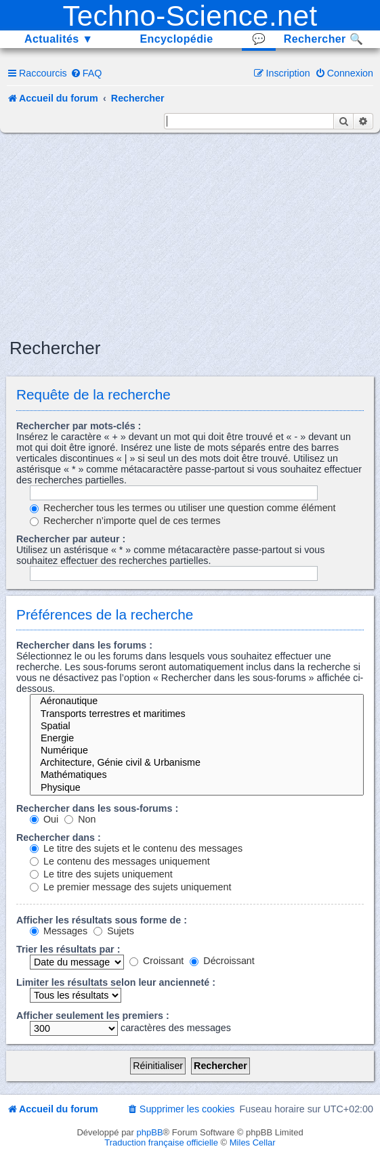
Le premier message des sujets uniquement (130, 886)
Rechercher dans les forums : (84, 645)
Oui (44, 819)
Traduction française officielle (161, 1142)
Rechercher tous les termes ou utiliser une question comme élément (182, 507)
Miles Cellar (253, 1142)
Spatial (196, 726)
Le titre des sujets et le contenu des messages (136, 848)
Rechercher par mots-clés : (78, 425)
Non (80, 819)
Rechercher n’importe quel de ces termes (125, 520)
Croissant (156, 960)
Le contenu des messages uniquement (120, 861)
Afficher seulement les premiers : (92, 1015)
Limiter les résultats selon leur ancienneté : (115, 982)
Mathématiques (196, 775)
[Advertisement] (194, 234)
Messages (58, 930)
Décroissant (222, 960)
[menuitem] (86, 73)
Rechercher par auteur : (70, 538)
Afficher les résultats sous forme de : (101, 920)
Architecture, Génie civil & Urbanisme (196, 763)
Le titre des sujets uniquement (101, 874)
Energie (196, 739)
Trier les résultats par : (68, 949)
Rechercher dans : (58, 837)
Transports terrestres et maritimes (196, 714)
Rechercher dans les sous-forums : (97, 808)
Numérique (196, 751)
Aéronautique (196, 701)
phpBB (150, 1132)
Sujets (113, 930)
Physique (196, 788)
